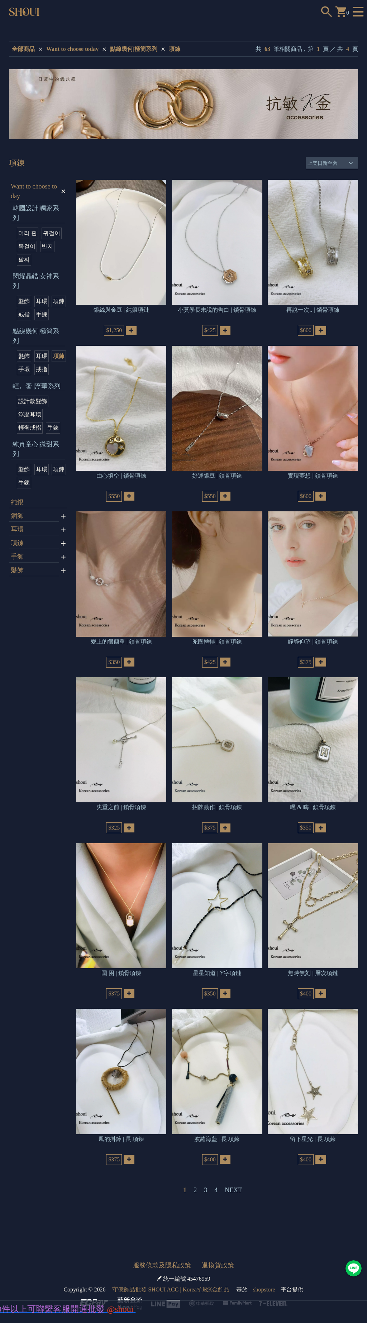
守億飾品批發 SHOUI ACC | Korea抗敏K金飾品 (170, 1261)
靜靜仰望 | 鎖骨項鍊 (313, 627)
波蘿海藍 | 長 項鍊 (217, 1110)
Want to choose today (72, 49)
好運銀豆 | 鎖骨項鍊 (217, 466)
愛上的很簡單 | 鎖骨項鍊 (121, 627)
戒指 (24, 314)
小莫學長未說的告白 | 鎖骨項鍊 (217, 305)
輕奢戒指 (29, 428)
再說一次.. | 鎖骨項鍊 (312, 305)
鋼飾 (17, 515)
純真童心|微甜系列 (36, 449)
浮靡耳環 (29, 414)
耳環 (41, 301)
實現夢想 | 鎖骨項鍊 (313, 466)
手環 (24, 369)
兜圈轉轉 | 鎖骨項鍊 (217, 627)
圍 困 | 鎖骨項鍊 (121, 949)
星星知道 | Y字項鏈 (217, 949)
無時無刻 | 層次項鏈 (313, 949)
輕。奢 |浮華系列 (37, 386)
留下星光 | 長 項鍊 (312, 1110)
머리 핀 (27, 233)
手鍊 (41, 314)
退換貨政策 (218, 1236)
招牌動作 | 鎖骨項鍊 (217, 788)
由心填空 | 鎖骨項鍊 (121, 466)
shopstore (264, 1261)
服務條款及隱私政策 (162, 1236)
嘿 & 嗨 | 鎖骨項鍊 (313, 788)
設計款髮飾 (32, 401)
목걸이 (26, 246)
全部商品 (23, 49)
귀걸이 (51, 233)
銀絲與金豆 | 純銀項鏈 (121, 305)
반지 (47, 246)
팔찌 (24, 260)
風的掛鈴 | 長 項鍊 (121, 1110)
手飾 (17, 556)
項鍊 (174, 49)
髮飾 (24, 301)
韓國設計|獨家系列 (36, 213)
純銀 (17, 502)
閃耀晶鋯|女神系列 (36, 281)
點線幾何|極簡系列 (133, 49)
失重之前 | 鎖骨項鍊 (121, 788)
